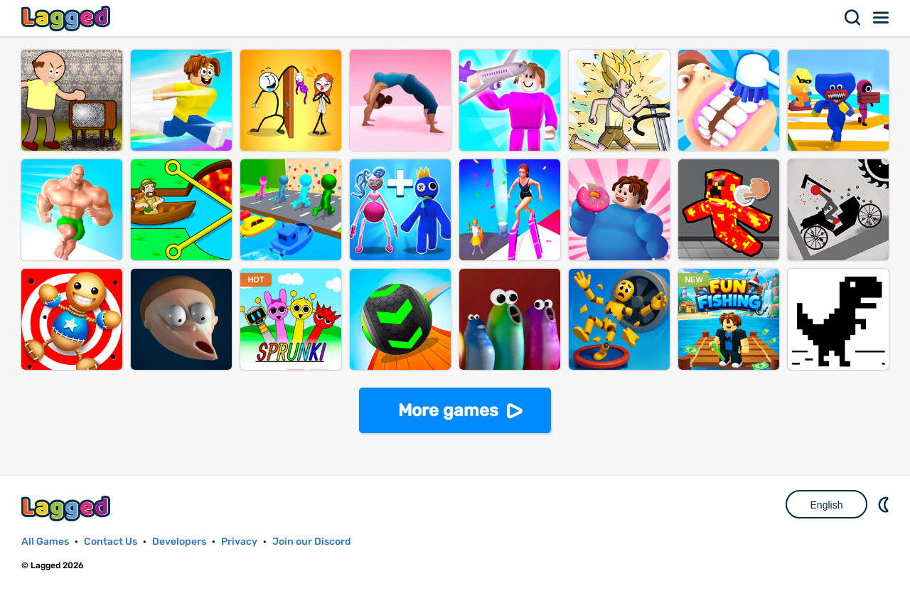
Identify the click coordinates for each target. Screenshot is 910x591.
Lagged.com (67, 508)
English (826, 505)
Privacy (239, 542)
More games (448, 410)
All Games (45, 542)
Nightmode (885, 504)
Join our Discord (311, 542)
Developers (179, 542)
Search (853, 18)
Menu (881, 18)
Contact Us (110, 542)
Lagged (67, 18)
